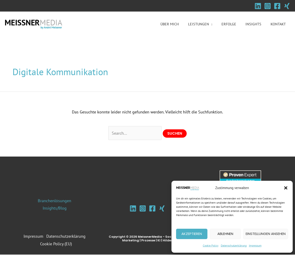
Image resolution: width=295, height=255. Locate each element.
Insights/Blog (55, 208)
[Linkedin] (257, 6)
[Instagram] (267, 6)
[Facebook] (277, 6)
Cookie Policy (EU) (56, 244)
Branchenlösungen (54, 201)
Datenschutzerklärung (234, 245)
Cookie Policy (210, 245)
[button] (285, 188)
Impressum (255, 245)
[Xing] (286, 6)
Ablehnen (225, 233)
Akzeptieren (191, 233)
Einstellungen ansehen (266, 233)
